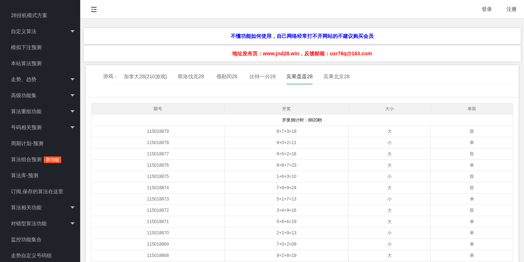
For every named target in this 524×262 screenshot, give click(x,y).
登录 (487, 9)
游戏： (110, 76)
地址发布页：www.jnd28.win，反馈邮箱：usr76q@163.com (302, 53)
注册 (512, 9)
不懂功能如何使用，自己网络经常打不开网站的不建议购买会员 (302, 36)
